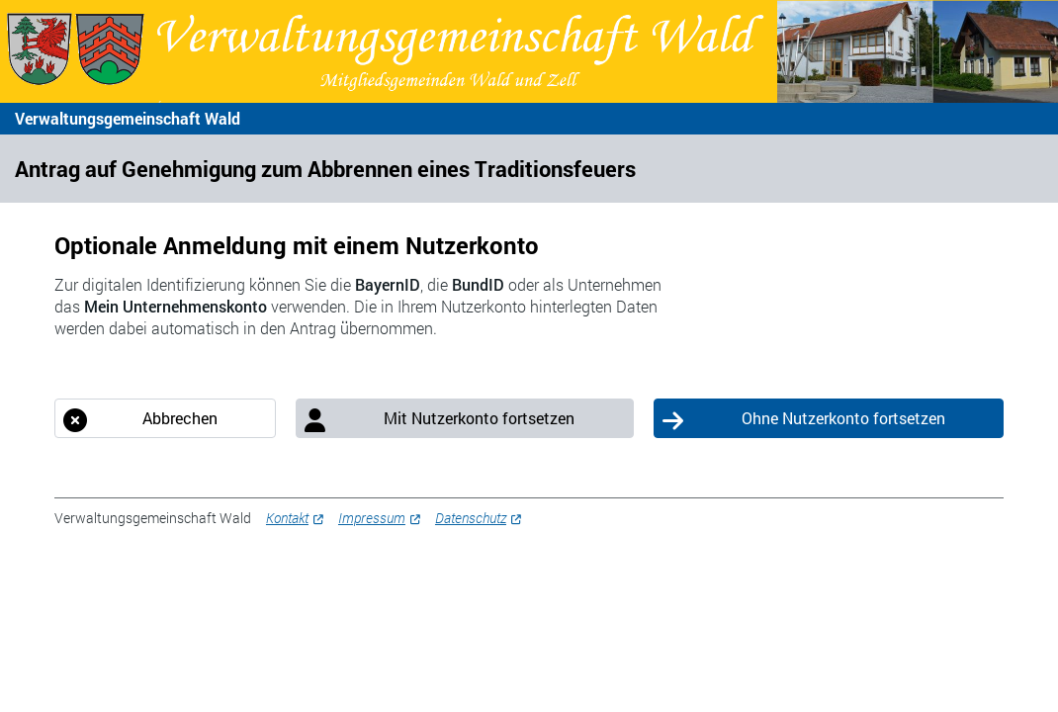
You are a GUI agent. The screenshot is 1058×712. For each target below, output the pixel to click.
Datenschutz (470, 517)
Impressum (371, 517)
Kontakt (287, 517)
